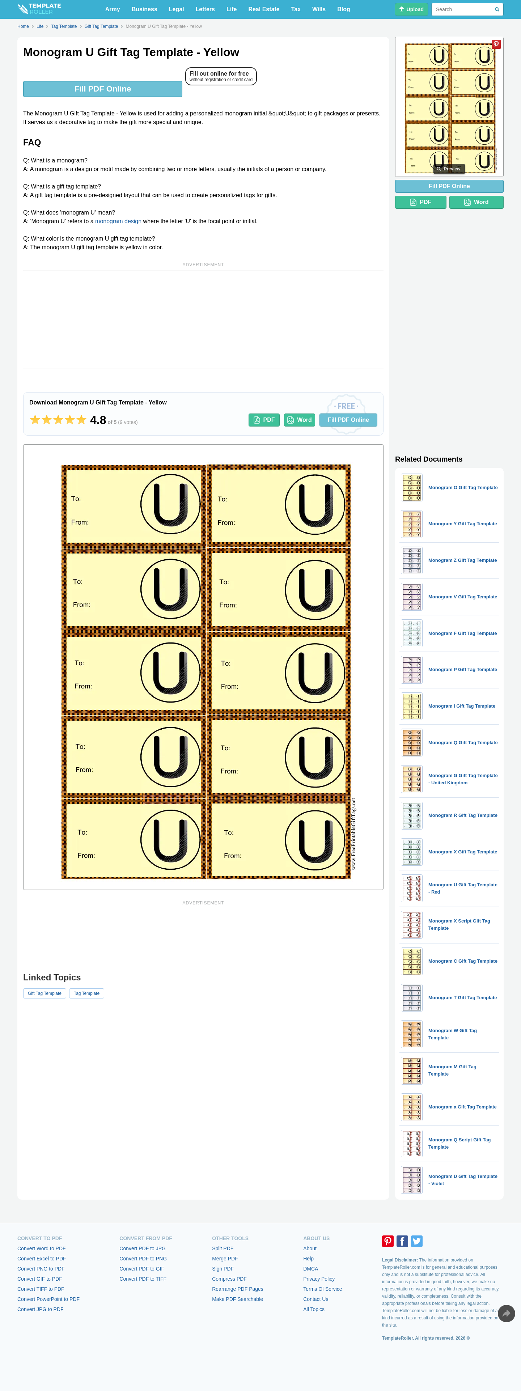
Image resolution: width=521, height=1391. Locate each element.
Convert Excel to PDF (41, 1258)
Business (144, 9)
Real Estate (263, 9)
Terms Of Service (322, 1289)
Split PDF (222, 1248)
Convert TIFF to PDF (40, 1289)
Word (299, 420)
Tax (296, 9)
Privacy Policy (319, 1279)
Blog (343, 9)
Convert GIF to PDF (39, 1279)
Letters (205, 9)
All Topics (314, 1309)
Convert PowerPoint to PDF (48, 1299)
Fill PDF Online (103, 88)
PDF (264, 420)
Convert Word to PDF (41, 1248)
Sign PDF (223, 1269)
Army (112, 9)
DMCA (310, 1269)
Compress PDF (229, 1279)
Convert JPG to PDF (40, 1309)
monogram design (118, 221)
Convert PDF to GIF (141, 1269)
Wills (319, 9)
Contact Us (315, 1299)
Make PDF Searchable (237, 1299)
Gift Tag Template (45, 993)
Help (308, 1258)
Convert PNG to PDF (41, 1269)
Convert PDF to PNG (143, 1258)
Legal (176, 9)
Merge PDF (225, 1258)
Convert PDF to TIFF (142, 1279)
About (310, 1248)
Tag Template (86, 993)
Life (231, 9)
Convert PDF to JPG (142, 1248)
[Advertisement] (203, 320)
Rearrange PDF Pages (237, 1289)
